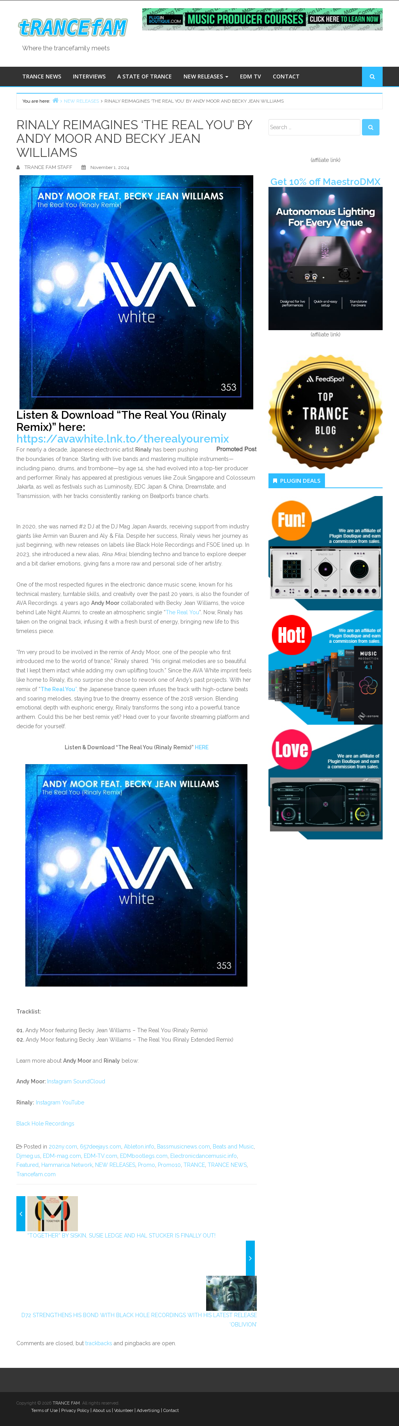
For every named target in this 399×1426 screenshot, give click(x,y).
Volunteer (123, 1410)
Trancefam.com (36, 1174)
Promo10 (169, 1165)
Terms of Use (44, 1410)
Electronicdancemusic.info (203, 1156)
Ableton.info (139, 1146)
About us (102, 1410)
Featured (27, 1165)
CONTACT (286, 76)
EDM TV (250, 76)
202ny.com (63, 1146)
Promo (146, 1165)
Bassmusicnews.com (183, 1146)
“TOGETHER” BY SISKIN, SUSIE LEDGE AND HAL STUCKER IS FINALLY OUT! (121, 1235)
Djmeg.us (28, 1156)
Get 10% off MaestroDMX (325, 181)
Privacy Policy (75, 1410)
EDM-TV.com (100, 1156)
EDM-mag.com (62, 1156)
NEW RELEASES (206, 76)
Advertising (148, 1410)
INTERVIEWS (89, 76)
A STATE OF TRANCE (144, 76)
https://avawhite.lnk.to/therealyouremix (122, 438)
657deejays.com (100, 1146)
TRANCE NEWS (41, 76)
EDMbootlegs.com (144, 1156)
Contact (171, 1410)
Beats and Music (233, 1146)
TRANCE (194, 1165)
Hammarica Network (66, 1165)
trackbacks (98, 1343)
